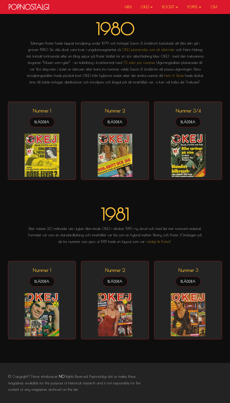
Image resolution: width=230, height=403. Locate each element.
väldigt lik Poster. (158, 241)
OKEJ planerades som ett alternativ (148, 50)
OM (214, 7)
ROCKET (168, 7)
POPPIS (192, 7)
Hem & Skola (174, 75)
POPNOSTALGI (28, 7)
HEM (128, 7)
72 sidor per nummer (139, 62)
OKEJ (145, 7)
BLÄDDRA (41, 122)
